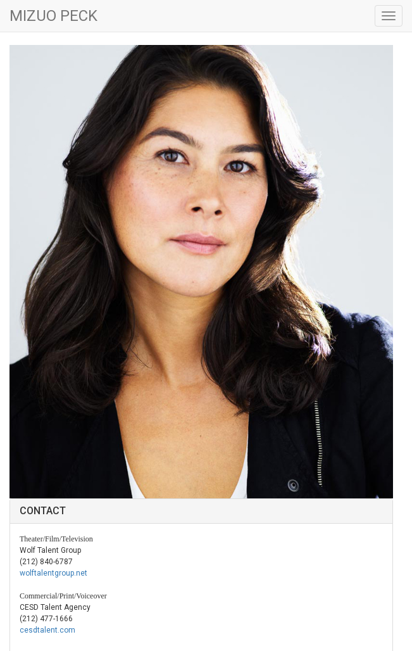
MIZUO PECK (53, 16)
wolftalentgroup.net (53, 573)
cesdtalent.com (47, 630)
